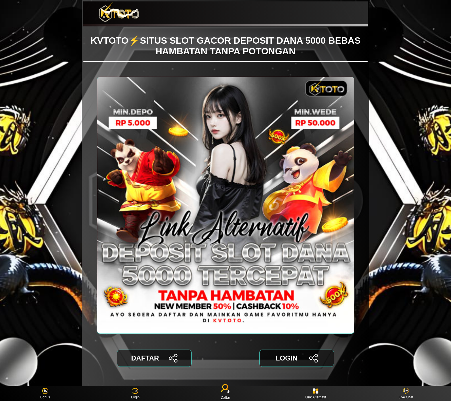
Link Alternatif (315, 394)
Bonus (45, 394)
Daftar (225, 394)
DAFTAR (154, 358)
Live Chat (406, 394)
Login (135, 394)
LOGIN (297, 358)
